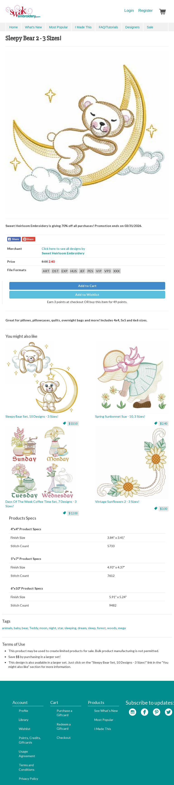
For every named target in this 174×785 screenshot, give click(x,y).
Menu (12, 26)
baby (17, 625)
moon (43, 625)
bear (25, 625)
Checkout (57, 714)
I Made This (95, 705)
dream (82, 625)
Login (129, 10)
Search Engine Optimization (82, 774)
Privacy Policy (21, 755)
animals (7, 625)
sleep (92, 625)
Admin (109, 774)
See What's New (99, 687)
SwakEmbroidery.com (39, 14)
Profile (16, 687)
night (52, 625)
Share (15, 236)
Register (145, 10)
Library (17, 696)
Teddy (33, 625)
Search (142, 27)
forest (101, 625)
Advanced (158, 27)
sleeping (70, 625)
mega (122, 625)
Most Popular (96, 696)
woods (112, 625)
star (60, 625)
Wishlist (18, 705)
